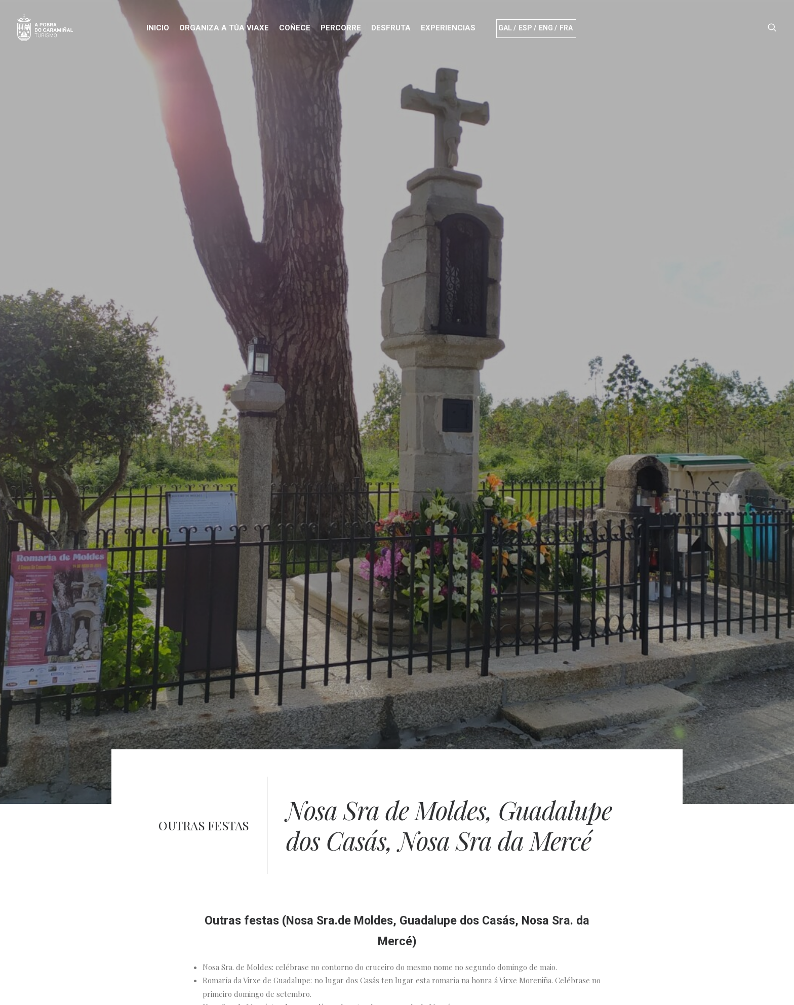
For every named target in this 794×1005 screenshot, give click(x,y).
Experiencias (448, 27)
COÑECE (294, 27)
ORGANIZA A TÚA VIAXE (224, 27)
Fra (568, 28)
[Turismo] (45, 27)
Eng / (548, 28)
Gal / (507, 28)
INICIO (157, 27)
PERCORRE (341, 27)
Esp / (527, 28)
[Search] (772, 27)
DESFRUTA (391, 27)
